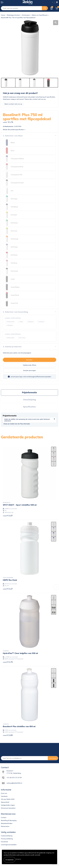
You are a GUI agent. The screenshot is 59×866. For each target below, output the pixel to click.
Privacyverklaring (7, 839)
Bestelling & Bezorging (8, 820)
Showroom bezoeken (8, 808)
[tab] (29, 392)
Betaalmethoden (6, 823)
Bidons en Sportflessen (40, 15)
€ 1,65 (8, 735)
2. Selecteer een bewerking (15, 312)
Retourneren (5, 826)
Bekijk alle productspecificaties (14, 129)
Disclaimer (4, 842)
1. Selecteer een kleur (13, 135)
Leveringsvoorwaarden (9, 845)
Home (3, 15)
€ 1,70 (8, 662)
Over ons (4, 793)
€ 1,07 (8, 515)
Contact (3, 817)
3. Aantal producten (12, 346)
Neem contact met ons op (13, 104)
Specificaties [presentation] (29, 406)
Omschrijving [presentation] (29, 399)
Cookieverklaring (6, 836)
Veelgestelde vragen (8, 805)
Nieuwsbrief (5, 802)
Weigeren (18, 859)
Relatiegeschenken (13, 15)
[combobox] (21, 8)
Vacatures (4, 796)
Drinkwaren (26, 15)
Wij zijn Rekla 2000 (7, 799)
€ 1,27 (8, 589)
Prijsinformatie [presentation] (29, 392)
